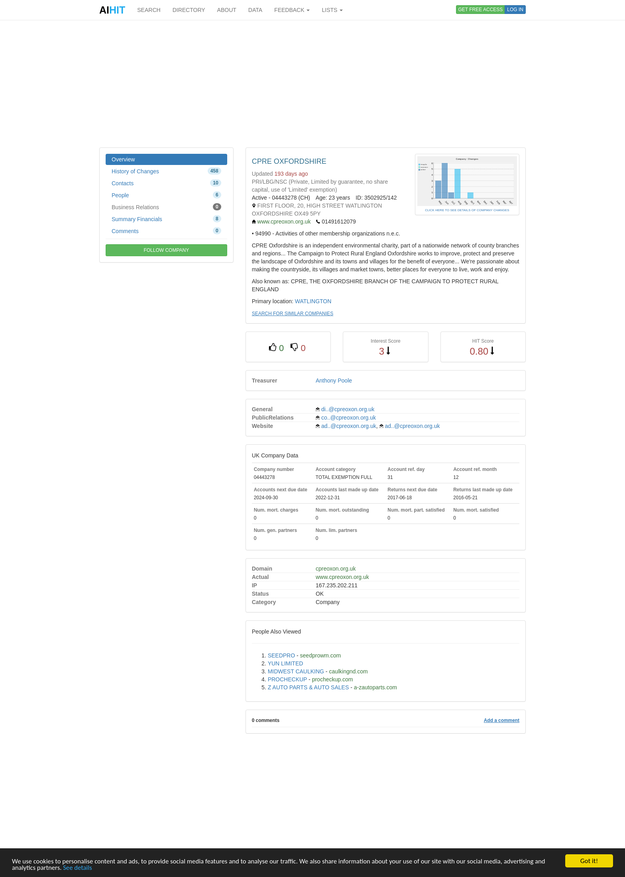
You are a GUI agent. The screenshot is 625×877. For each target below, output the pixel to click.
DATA (255, 10)
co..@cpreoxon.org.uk (348, 417)
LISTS (332, 10)
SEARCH (148, 10)
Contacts (166, 182)
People (166, 194)
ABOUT (226, 10)
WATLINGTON (313, 301)
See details (79, 868)
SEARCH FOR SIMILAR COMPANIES (292, 313)
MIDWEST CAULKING (296, 671)
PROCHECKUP (287, 679)
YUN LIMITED (285, 663)
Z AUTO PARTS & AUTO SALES (308, 687)
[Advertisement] (312, 83)
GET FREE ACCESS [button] (480, 9)
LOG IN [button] (515, 9)
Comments (166, 230)
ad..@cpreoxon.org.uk (348, 426)
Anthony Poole (334, 380)
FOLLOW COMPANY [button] (166, 250)
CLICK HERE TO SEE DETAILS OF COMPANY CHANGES (467, 210)
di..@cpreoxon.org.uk (347, 409)
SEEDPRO (281, 655)
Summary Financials (166, 218)
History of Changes (166, 171)
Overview (123, 159)
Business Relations (166, 206)
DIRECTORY (189, 10)
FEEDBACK (292, 10)
